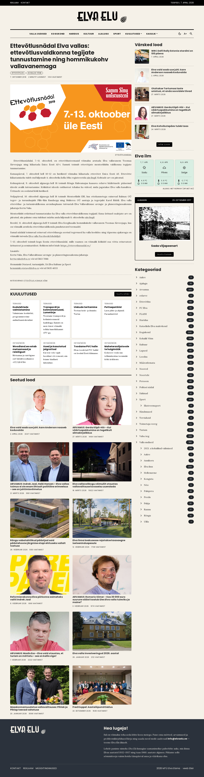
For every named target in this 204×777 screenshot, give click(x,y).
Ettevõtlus (18, 73)
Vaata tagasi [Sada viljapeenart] (164, 254)
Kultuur (89, 34)
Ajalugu (103, 34)
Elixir (191, 768)
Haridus (74, 34)
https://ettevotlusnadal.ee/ (76, 245)
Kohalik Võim (34, 73)
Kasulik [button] (151, 34)
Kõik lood (164, 144)
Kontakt (15, 768)
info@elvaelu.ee (177, 738)
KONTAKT (25, 2)
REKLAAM (14, 2)
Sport (117, 34)
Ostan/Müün (19, 343)
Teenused (17, 303)
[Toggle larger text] (185, 34)
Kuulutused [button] (132, 34)
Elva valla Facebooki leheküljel (44, 236)
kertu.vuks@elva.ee (20, 258)
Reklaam (28, 768)
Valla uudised (38, 34)
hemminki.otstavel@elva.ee (24, 268)
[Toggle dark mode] (179, 34)
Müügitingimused (46, 768)
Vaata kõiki (122, 294)
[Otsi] (191, 34)
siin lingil (91, 177)
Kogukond (58, 34)
